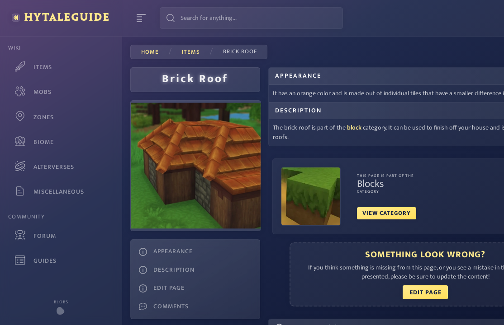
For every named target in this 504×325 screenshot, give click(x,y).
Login (479, 18)
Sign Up (439, 18)
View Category (361, 222)
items (191, 52)
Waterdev (146, 316)
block (328, 137)
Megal (171, 316)
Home (150, 52)
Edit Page (369, 301)
